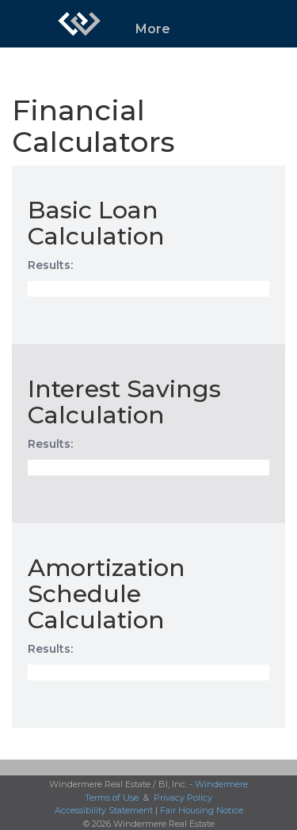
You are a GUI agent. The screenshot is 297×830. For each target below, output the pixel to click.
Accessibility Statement (104, 810)
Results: (50, 265)
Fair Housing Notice (201, 810)
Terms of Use (112, 797)
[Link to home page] (79, 23)
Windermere (221, 784)
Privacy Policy (183, 797)
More (152, 28)
